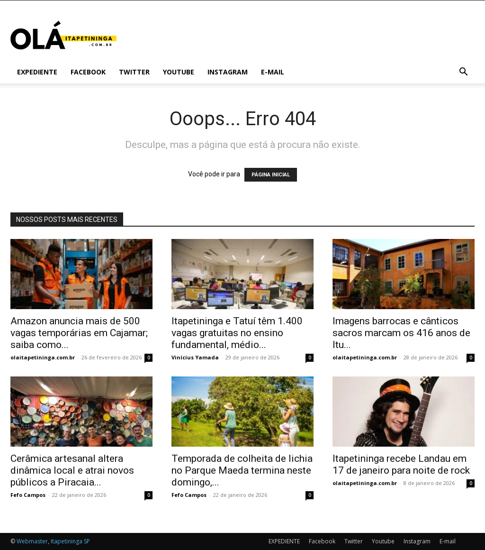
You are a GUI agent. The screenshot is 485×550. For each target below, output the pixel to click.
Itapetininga (66, 541)
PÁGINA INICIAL (270, 175)
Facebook (88, 71)
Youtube (178, 71)
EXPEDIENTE (37, 71)
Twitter (134, 71)
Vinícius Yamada (195, 357)
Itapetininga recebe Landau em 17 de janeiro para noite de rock (401, 464)
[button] (463, 72)
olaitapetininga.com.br (42, 357)
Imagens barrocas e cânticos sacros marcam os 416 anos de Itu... (401, 332)
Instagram (227, 71)
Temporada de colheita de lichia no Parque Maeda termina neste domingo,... (242, 470)
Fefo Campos (27, 494)
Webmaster (32, 541)
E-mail (272, 71)
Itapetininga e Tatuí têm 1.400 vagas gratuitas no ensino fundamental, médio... (237, 332)
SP (87, 541)
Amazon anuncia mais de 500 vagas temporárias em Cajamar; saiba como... (79, 332)
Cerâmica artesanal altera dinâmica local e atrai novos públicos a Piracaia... (72, 470)
